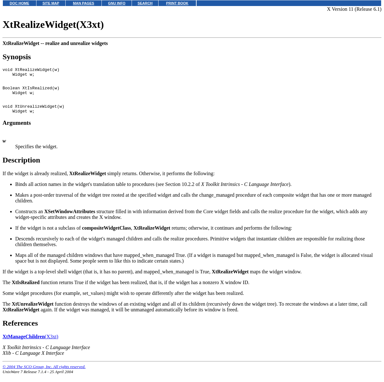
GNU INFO (117, 3)
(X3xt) (30, 344)
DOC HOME (19, 3)
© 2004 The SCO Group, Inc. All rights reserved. (44, 374)
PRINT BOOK (177, 3)
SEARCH (145, 3)
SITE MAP (50, 3)
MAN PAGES (83, 3)
